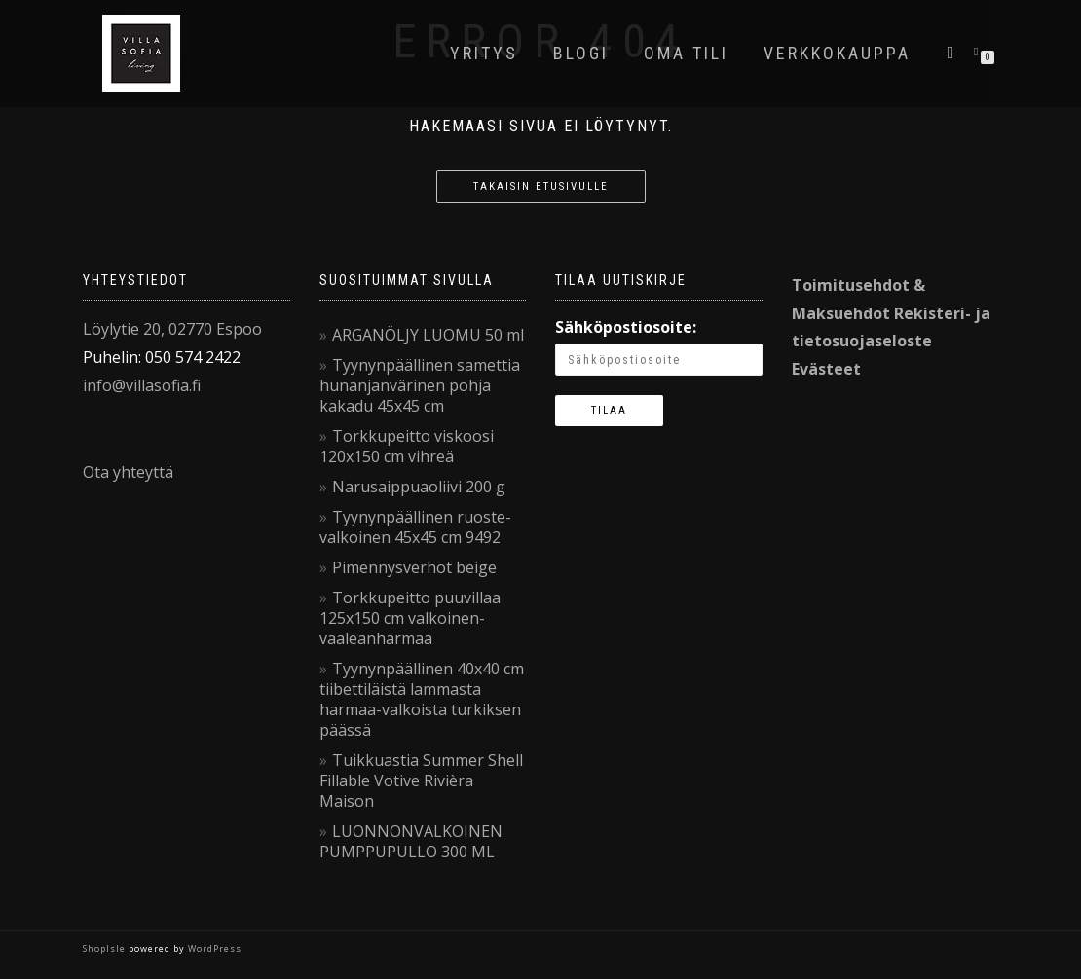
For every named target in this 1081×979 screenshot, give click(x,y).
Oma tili (686, 53)
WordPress (213, 948)
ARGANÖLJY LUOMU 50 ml (428, 334)
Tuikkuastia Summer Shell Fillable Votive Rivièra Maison (421, 780)
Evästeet (826, 369)
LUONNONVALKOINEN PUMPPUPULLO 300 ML (411, 841)
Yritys (484, 53)
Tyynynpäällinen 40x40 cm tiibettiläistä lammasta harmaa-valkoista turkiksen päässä (421, 699)
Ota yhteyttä (128, 472)
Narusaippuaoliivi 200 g (418, 486)
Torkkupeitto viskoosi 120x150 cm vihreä (406, 446)
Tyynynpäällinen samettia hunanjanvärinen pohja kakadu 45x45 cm (419, 385)
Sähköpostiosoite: (625, 327)
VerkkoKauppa (837, 53)
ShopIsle (106, 948)
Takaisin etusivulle (541, 186)
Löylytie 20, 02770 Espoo (172, 329)
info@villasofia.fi (142, 385)
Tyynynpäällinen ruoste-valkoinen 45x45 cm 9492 (415, 527)
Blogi (581, 53)
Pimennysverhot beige (414, 567)
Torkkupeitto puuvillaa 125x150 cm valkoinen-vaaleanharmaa (410, 618)
